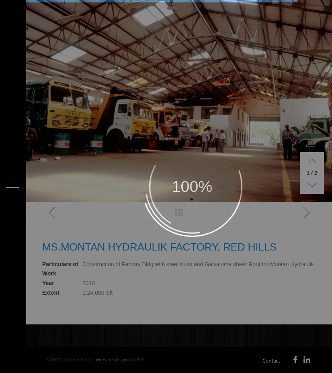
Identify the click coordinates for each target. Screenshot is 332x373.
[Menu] (12, 183)
